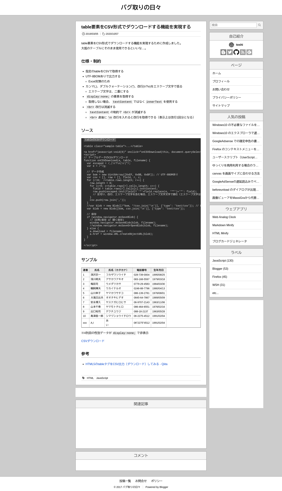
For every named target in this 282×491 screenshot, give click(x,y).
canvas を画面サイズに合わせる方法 (236, 173)
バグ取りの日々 (141, 7)
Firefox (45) (219, 276)
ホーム (216, 73)
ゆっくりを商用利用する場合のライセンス (239, 165)
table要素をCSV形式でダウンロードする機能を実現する (136, 26)
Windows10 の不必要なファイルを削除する (240, 124)
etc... (215, 293)
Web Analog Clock (224, 217)
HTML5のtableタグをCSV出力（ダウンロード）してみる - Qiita (126, 364)
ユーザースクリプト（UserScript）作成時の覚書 (243, 157)
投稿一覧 (125, 481)
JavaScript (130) (222, 260)
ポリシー (157, 481)
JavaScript (102, 378)
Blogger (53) (220, 268)
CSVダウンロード (92, 341)
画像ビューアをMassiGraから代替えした (238, 197)
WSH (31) (218, 284)
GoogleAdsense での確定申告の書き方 (237, 141)
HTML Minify (220, 233)
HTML (90, 378)
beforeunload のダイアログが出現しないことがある (245, 189)
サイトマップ (221, 105)
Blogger (164, 487)
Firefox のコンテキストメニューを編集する (240, 149)
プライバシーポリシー (226, 97)
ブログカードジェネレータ (229, 241)
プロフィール (221, 81)
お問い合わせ (221, 89)
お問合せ (141, 481)
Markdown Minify (223, 225)
